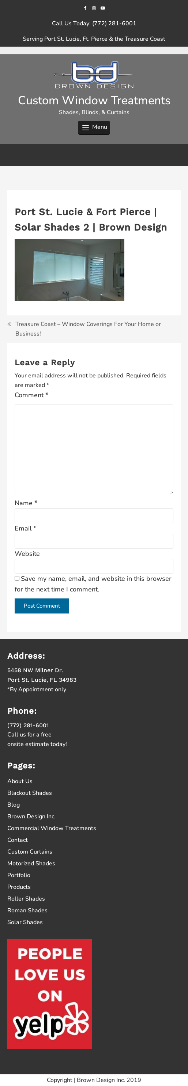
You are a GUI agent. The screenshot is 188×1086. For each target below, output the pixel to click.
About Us (20, 781)
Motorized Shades (31, 863)
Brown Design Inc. (31, 816)
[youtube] (102, 8)
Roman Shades (27, 910)
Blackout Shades (29, 793)
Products (19, 887)
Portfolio (18, 875)
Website (27, 553)
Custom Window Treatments (94, 100)
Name (26, 503)
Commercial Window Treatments (51, 828)
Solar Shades (25, 922)
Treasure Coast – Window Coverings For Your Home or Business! (88, 329)
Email (25, 528)
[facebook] (85, 8)
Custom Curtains (29, 852)
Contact (17, 840)
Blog (13, 805)
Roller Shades (26, 899)
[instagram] (93, 8)
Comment (31, 395)
